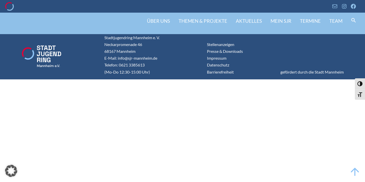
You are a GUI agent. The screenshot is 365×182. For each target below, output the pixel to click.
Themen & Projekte (203, 21)
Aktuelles (249, 21)
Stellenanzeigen (220, 44)
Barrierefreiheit (220, 72)
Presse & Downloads (225, 51)
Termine (310, 21)
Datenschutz (218, 64)
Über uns (158, 21)
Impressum (216, 58)
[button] (353, 21)
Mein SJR (281, 21)
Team (335, 21)
